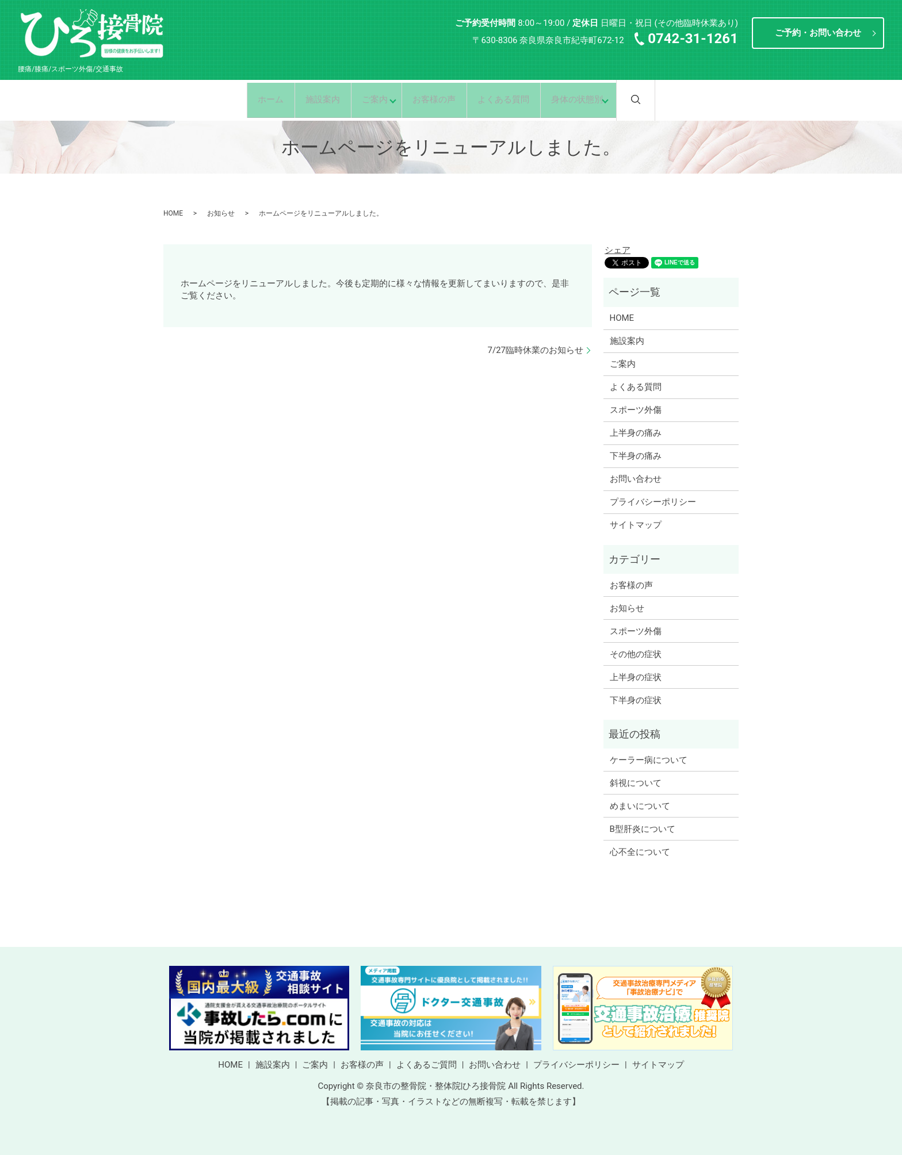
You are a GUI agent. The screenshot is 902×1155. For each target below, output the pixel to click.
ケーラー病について (648, 760)
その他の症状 (636, 654)
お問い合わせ (636, 479)
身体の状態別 (588, 99)
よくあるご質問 (426, 1065)
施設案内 (313, 99)
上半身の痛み (636, 433)
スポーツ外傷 (636, 410)
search (662, 99)
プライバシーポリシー (653, 502)
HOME (173, 213)
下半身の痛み (636, 456)
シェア (617, 250)
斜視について (636, 783)
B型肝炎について (642, 829)
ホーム (256, 99)
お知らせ (221, 213)
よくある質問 (510, 99)
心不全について (640, 852)
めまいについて (640, 806)
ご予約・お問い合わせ (818, 33)
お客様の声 (436, 99)
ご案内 (370, 99)
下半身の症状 (636, 700)
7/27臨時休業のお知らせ (535, 350)
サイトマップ (636, 525)
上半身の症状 (636, 677)
